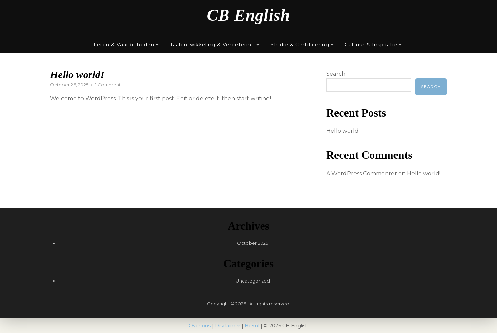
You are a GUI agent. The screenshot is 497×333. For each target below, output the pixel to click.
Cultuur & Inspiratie (371, 44)
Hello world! (77, 74)
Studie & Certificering (300, 44)
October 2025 (252, 243)
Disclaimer (227, 326)
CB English (248, 15)
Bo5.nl (252, 326)
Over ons (200, 326)
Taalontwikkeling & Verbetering (212, 44)
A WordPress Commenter (361, 173)
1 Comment (108, 84)
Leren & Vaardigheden (124, 44)
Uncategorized (253, 281)
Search (335, 74)
